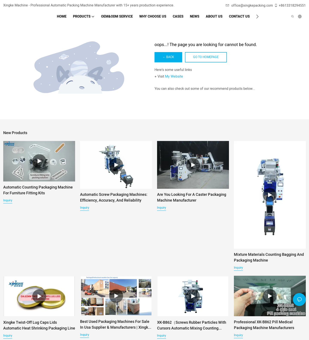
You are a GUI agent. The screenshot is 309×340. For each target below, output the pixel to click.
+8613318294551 (290, 5)
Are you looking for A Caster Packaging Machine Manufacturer (191, 197)
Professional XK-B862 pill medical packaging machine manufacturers (264, 325)
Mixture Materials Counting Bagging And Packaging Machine (269, 257)
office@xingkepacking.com (249, 5)
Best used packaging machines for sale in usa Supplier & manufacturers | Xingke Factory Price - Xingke (115, 327)
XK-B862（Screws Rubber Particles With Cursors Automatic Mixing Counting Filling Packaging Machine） (191, 327)
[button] (257, 16)
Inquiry (7, 200)
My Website (174, 76)
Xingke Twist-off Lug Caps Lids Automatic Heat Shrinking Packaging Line (39, 327)
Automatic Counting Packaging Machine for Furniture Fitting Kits (38, 190)
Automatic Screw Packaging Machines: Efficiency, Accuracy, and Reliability (113, 197)
